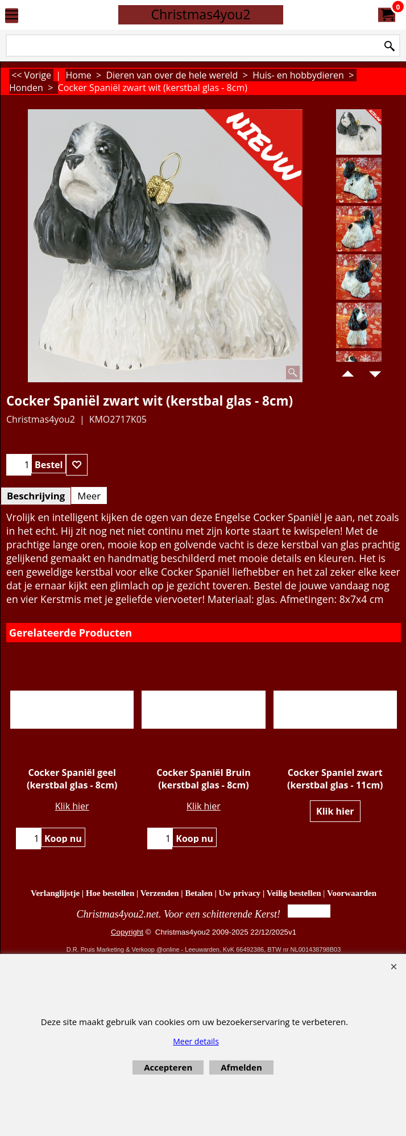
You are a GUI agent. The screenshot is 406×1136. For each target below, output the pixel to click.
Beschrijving (36, 495)
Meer (89, 495)
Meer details (196, 1041)
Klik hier (72, 806)
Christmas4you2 (200, 14)
